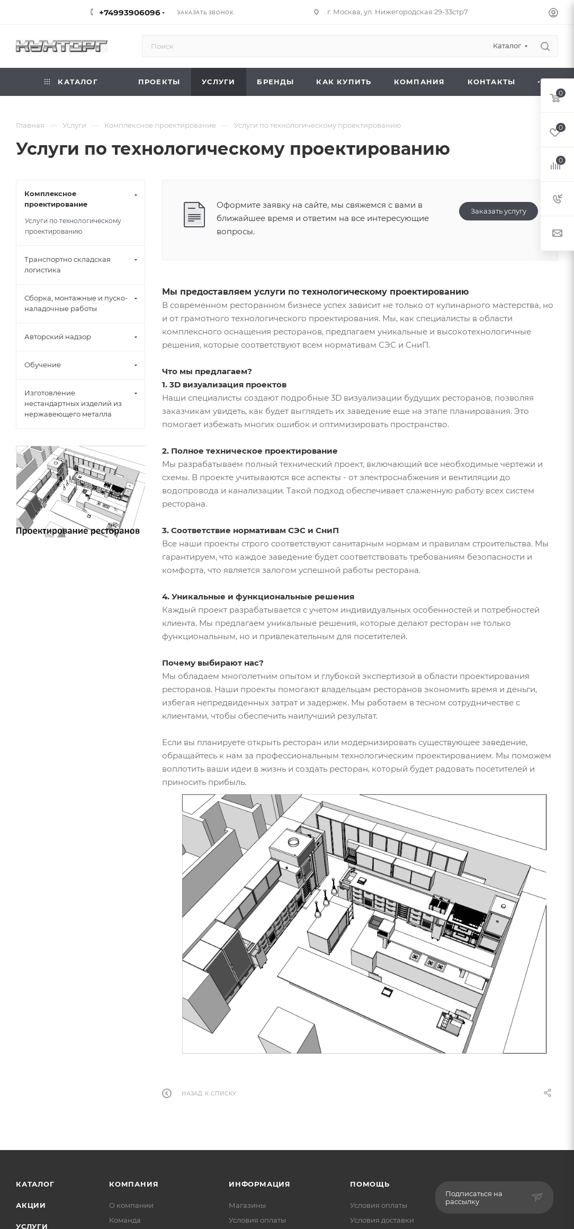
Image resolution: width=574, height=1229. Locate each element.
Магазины (247, 1205)
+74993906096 (129, 12)
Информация (260, 1184)
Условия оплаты (257, 1220)
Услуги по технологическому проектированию (73, 226)
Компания (133, 1184)
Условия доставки (382, 1220)
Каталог (35, 1184)
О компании (131, 1205)
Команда (125, 1220)
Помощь (370, 1184)
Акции (31, 1205)
